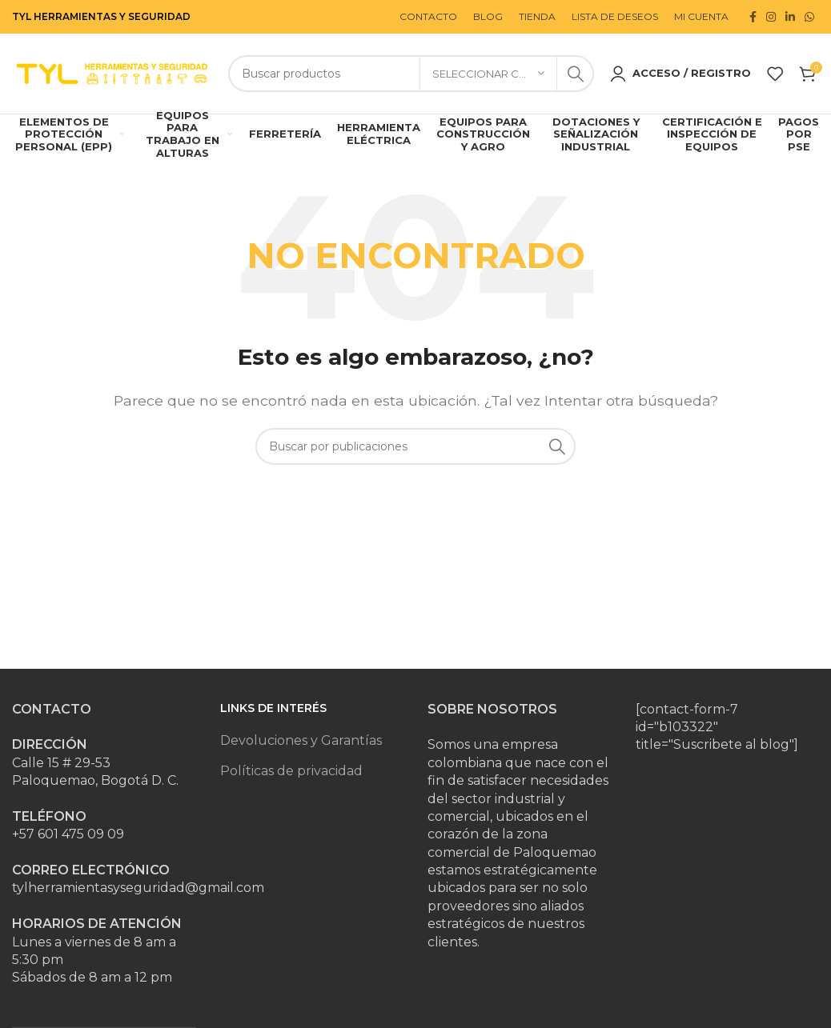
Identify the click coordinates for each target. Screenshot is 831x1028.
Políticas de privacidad (291, 773)
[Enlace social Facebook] (753, 16)
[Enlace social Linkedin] (790, 16)
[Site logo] (112, 74)
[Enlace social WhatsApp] (809, 16)
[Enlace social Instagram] (771, 16)
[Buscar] (411, 75)
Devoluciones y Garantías (301, 743)
